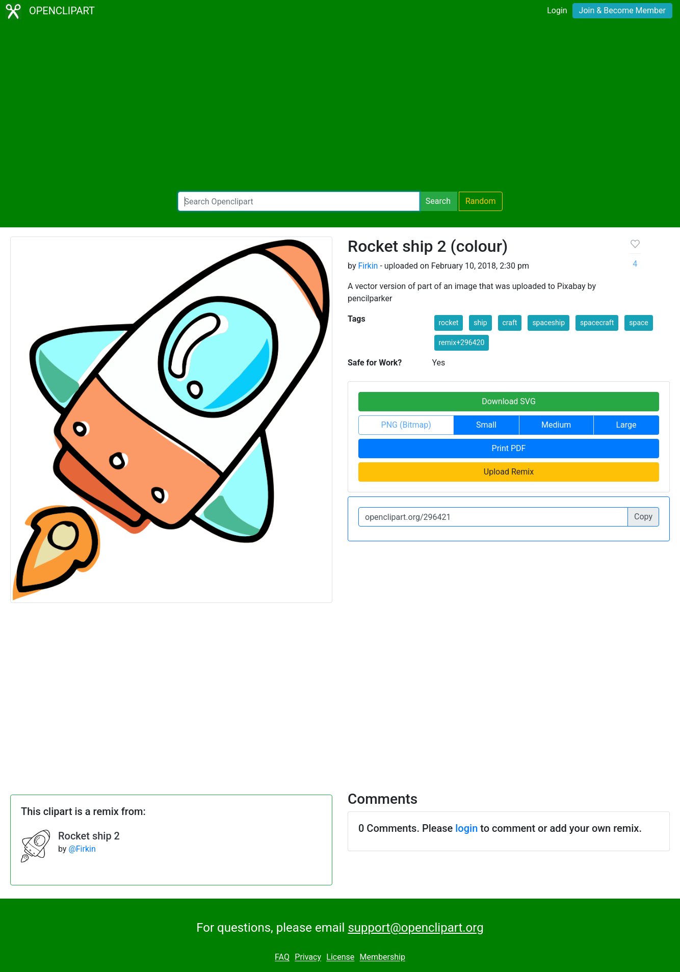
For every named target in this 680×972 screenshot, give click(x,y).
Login (557, 10)
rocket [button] (449, 323)
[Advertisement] (340, 107)
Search (438, 201)
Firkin (368, 266)
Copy (643, 516)
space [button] (638, 323)
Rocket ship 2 (89, 836)
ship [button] (480, 323)
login (466, 828)
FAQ (282, 957)
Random (480, 201)
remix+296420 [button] (462, 342)
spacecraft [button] (597, 323)
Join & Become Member (622, 10)
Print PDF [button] (509, 448)
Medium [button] (556, 425)
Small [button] (486, 425)
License (340, 957)
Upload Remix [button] (509, 472)
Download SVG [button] (509, 401)
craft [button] (510, 323)
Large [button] (626, 425)
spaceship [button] (548, 323)
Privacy (308, 957)
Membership (382, 957)
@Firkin (81, 849)
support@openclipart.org (415, 928)
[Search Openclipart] (299, 201)
